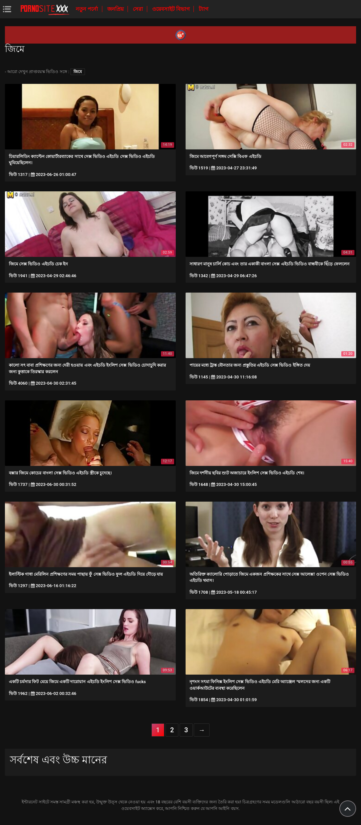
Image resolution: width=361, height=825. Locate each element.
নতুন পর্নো (87, 9)
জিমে (77, 71)
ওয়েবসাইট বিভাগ (171, 9)
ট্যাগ (203, 9)
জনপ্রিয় (116, 9)
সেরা (138, 9)
